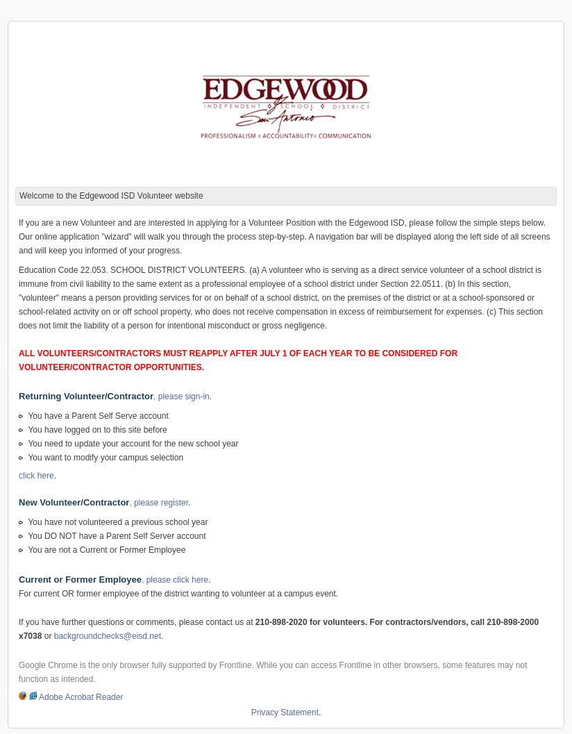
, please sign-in (114, 396)
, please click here (113, 580)
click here (36, 476)
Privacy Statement (285, 712)
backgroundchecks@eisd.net (107, 636)
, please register (103, 503)
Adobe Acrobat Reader (81, 697)
